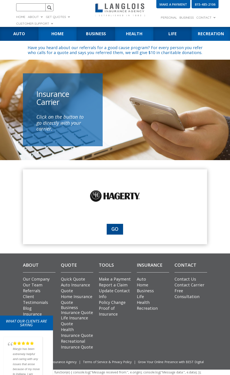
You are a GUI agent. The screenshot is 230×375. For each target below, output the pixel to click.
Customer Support (32, 24)
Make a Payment (115, 279)
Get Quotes (56, 17)
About (33, 17)
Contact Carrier (189, 285)
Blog (27, 308)
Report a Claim (113, 285)
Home (20, 17)
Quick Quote (73, 279)
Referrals (31, 290)
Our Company (36, 279)
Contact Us (185, 279)
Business (186, 18)
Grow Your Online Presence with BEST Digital (171, 362)
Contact (204, 18)
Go (114, 229)
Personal (169, 18)
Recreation (147, 308)
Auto (141, 279)
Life (140, 296)
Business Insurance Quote (77, 310)
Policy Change (112, 302)
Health (143, 302)
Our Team (32, 285)
